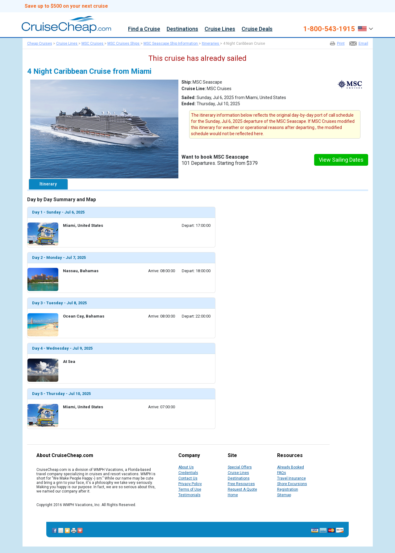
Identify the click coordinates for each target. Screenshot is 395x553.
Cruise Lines (220, 29)
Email (363, 43)
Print (341, 43)
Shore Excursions (292, 484)
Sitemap (284, 495)
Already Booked (290, 467)
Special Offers (240, 467)
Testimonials (189, 495)
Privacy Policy (190, 484)
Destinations (182, 29)
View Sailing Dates (341, 159)
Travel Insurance (291, 478)
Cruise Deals (257, 29)
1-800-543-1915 (329, 29)
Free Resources (241, 484)
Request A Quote (242, 489)
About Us (186, 467)
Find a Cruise (144, 29)
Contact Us (188, 478)
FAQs (281, 473)
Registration (287, 489)
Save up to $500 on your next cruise (66, 6)
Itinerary (48, 183)
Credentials (188, 473)
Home (233, 495)
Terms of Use (189, 489)
